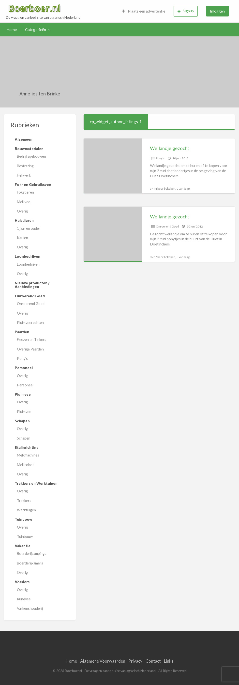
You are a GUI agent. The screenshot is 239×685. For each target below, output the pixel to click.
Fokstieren (25, 192)
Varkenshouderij (30, 608)
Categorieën (35, 29)
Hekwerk (24, 175)
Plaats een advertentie (143, 11)
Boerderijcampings (31, 553)
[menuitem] (143, 11)
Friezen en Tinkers (31, 339)
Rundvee (24, 599)
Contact (153, 661)
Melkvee (23, 202)
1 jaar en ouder (28, 228)
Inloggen (217, 11)
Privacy (135, 661)
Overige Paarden (30, 349)
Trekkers (24, 501)
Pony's (22, 358)
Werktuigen (26, 510)
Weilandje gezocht (169, 148)
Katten (22, 238)
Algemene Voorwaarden (102, 661)
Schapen (23, 438)
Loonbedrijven (28, 264)
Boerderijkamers (30, 563)
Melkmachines (28, 455)
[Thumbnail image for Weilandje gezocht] (113, 165)
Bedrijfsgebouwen (31, 156)
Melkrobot (25, 465)
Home (11, 29)
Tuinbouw (25, 536)
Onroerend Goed (31, 304)
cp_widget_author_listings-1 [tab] (116, 121)
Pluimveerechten (30, 322)
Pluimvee (24, 412)
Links (168, 661)
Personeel (25, 385)
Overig (22, 211)
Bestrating (25, 166)
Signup (186, 11)
